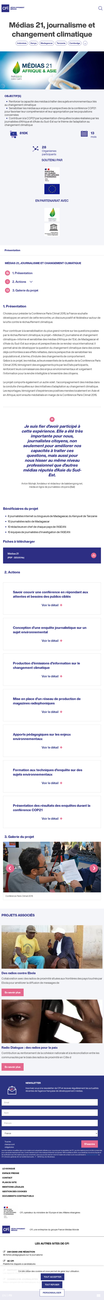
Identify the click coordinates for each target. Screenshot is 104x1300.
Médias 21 (13, 553)
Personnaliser (52, 1292)
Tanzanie (61, 43)
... (85, 43)
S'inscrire (89, 1144)
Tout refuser (52, 1284)
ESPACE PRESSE (10, 1173)
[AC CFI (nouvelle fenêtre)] (52, 1262)
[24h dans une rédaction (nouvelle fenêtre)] (52, 1253)
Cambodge (74, 43)
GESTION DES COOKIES (14, 1191)
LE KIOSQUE (8, 1168)
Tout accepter (52, 1276)
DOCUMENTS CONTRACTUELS (18, 1196)
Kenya (33, 43)
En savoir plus (12, 992)
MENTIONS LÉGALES (13, 1186)
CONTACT (7, 1177)
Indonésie (22, 43)
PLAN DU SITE (9, 1182)
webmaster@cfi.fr (92, 1155)
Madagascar (47, 43)
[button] (10, 869)
